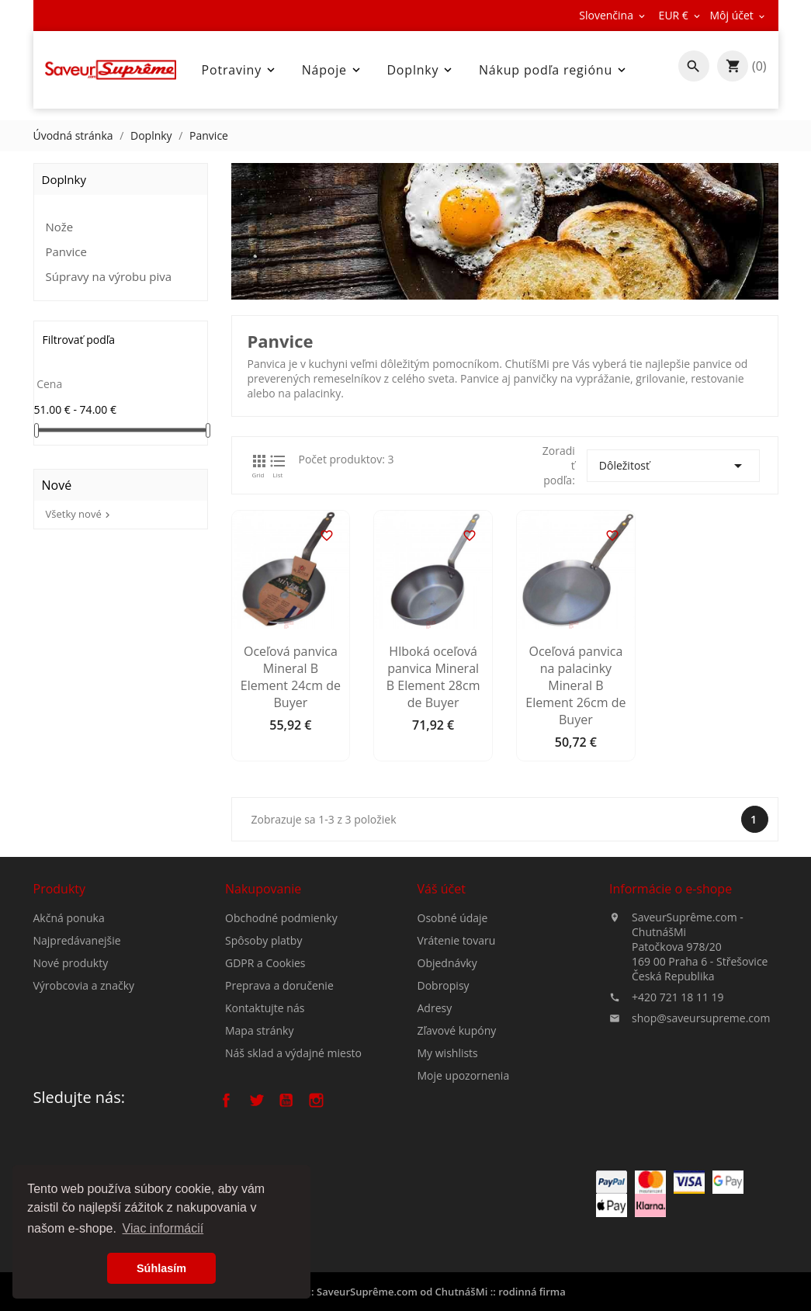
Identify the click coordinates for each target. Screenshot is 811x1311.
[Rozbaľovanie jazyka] (612, 15)
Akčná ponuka (69, 978)
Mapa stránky (259, 1126)
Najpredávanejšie (77, 1001)
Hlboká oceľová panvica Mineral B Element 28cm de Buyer (433, 808)
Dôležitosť (673, 465)
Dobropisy (444, 1093)
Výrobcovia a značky (84, 1046)
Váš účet (442, 996)
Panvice (66, 251)
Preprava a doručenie (279, 1080)
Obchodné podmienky (281, 1013)
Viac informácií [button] (163, 1228)
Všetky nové (79, 514)
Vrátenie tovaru (457, 1048)
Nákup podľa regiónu (554, 69)
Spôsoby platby (263, 1035)
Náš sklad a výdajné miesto (293, 1148)
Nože (60, 226)
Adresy (435, 1115)
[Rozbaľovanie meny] (680, 15)
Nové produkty (71, 1023)
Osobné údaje (453, 1025)
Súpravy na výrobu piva (109, 276)
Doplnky (420, 69)
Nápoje (332, 69)
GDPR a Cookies (265, 1058)
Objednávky (447, 1070)
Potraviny (240, 69)
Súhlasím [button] (161, 1268)
